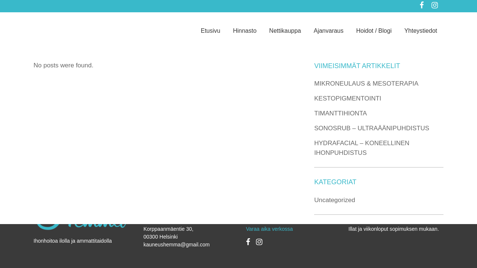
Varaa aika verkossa (269, 229)
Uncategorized (334, 200)
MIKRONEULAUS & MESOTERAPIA (366, 83)
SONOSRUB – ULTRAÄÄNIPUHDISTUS (371, 128)
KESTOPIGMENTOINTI (347, 98)
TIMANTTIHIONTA (340, 113)
